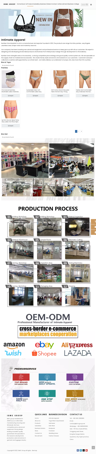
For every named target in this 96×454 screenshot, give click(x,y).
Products (37, 423)
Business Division (40, 428)
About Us (37, 421)
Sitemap (34, 450)
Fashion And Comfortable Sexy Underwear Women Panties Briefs (83, 91)
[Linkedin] (81, 450)
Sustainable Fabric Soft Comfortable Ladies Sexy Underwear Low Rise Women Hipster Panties (35, 91)
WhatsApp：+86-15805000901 (79, 426)
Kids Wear (52, 426)
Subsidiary (38, 426)
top (93, 447)
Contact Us (38, 433)
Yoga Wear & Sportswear (56, 421)
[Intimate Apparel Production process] (48, 255)
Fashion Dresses (54, 436)
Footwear (52, 431)
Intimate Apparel (54, 418)
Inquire (10, 95)
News (36, 431)
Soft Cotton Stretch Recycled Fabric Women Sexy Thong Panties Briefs (60, 91)
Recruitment (38, 436)
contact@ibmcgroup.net (77, 423)
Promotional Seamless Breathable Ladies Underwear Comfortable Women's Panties (10, 91)
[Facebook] (78, 450)
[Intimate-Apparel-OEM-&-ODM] (48, 360)
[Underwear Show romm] (48, 169)
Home (37, 418)
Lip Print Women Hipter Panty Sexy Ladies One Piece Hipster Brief (10, 121)
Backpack (52, 428)
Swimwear (52, 423)
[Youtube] (86, 450)
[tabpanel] (48, 22)
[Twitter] (84, 450)
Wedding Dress (53, 433)
